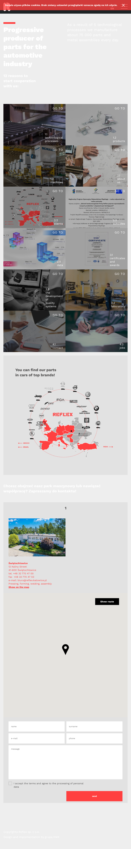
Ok (123, 5)
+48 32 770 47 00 (23, 573)
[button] (65, 649)
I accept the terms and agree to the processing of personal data (46, 785)
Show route (107, 601)
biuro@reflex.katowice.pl (32, 580)
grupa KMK (52, 837)
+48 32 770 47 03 (24, 576)
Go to (58, 108)
